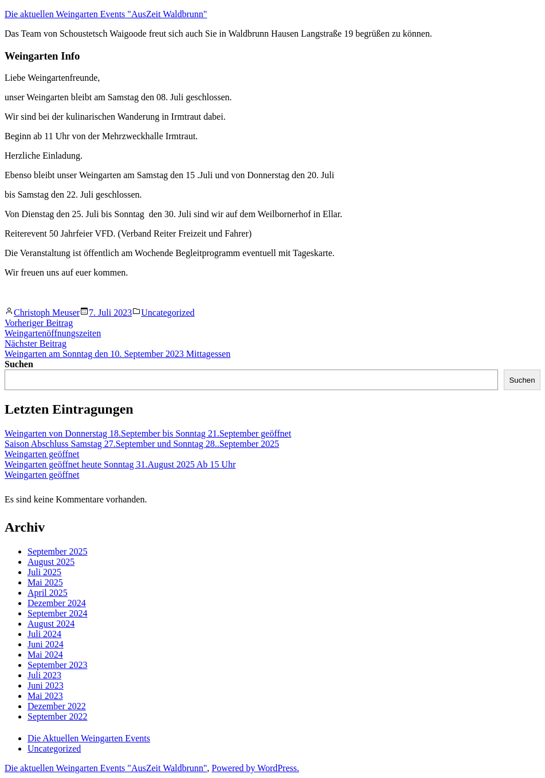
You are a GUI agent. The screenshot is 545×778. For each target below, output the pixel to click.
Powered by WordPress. (255, 768)
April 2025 (48, 593)
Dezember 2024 (57, 603)
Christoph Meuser (47, 312)
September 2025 (57, 551)
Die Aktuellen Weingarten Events (89, 738)
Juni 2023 (46, 685)
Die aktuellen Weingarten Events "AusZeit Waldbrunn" (106, 14)
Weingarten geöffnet (42, 454)
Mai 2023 (45, 696)
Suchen (19, 364)
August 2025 (51, 562)
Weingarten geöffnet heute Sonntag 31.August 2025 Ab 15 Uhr (120, 464)
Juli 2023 (44, 675)
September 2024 (57, 613)
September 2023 (57, 665)
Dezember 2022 (57, 706)
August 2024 (51, 623)
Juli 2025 (44, 572)
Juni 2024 (46, 644)
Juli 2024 (44, 634)
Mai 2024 (45, 654)
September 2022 (57, 716)
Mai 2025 (45, 582)
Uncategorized (167, 312)
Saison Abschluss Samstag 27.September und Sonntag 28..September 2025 (142, 444)
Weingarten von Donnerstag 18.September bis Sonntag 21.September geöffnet (148, 433)
